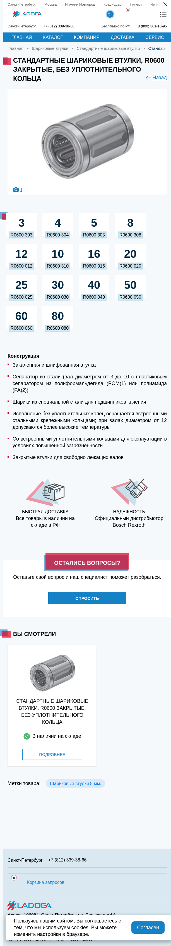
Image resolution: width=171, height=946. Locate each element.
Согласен (148, 927)
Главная (21, 37)
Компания (87, 37)
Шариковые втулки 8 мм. (75, 783)
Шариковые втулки (50, 48)
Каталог (53, 37)
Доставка (122, 37)
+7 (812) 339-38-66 (58, 26)
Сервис (155, 37)
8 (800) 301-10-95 (152, 26)
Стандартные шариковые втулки (108, 48)
